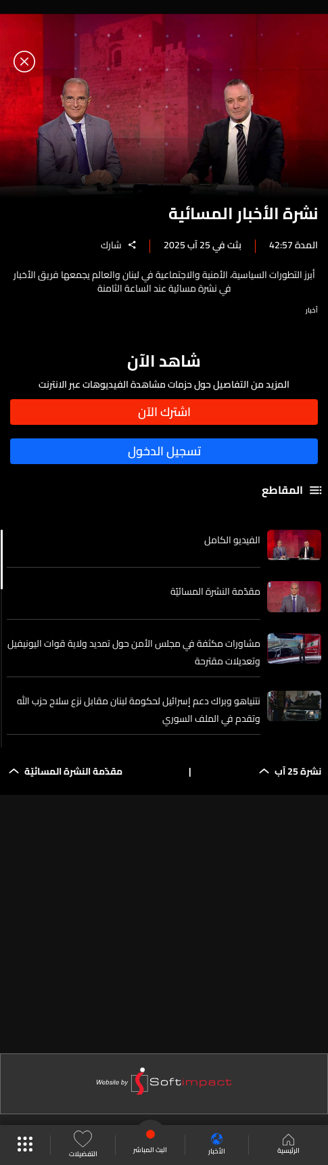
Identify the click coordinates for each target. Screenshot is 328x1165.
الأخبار (216, 1145)
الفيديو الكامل (232, 540)
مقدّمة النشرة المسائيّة (215, 591)
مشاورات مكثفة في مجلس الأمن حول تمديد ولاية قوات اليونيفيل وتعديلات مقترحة (133, 652)
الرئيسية (288, 1145)
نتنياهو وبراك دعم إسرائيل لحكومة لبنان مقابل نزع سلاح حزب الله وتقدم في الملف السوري (138, 709)
